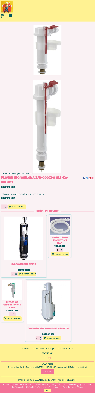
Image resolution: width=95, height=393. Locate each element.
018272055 (72, 380)
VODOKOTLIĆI (27, 174)
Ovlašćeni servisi (66, 348)
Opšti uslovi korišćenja (44, 348)
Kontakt (25, 348)
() (2, 17)
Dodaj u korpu (17, 206)
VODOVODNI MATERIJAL (10, 174)
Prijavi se (47, 371)
